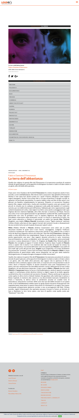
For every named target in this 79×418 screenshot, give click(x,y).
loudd (34, 334)
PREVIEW (12, 97)
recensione (40, 334)
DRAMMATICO (13, 121)
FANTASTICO (13, 115)
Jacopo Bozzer (12, 383)
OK (60, 416)
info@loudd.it (54, 379)
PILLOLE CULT (13, 112)
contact (44, 403)
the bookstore (46, 392)
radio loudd (45, 390)
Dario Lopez (13, 189)
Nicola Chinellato (12, 391)
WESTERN (12, 84)
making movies (46, 395)
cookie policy (54, 416)
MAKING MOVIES (12, 170)
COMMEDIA (12, 100)
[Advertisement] (39, 18)
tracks (43, 400)
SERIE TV (12, 140)
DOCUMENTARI (13, 134)
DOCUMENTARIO (14, 90)
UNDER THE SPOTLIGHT (16, 103)
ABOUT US (44, 405)
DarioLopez (15, 334)
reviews (43, 382)
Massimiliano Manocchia (14, 393)
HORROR (12, 109)
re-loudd (44, 385)
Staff (42, 370)
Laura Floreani (12, 378)
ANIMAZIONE (13, 131)
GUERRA (11, 106)
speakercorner (46, 387)
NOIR (10, 94)
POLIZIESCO (13, 87)
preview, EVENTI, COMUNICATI (50, 397)
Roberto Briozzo (12, 380)
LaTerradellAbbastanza (25, 334)
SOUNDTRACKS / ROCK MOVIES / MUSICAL (21, 137)
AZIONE (11, 125)
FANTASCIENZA (13, 118)
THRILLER (12, 128)
